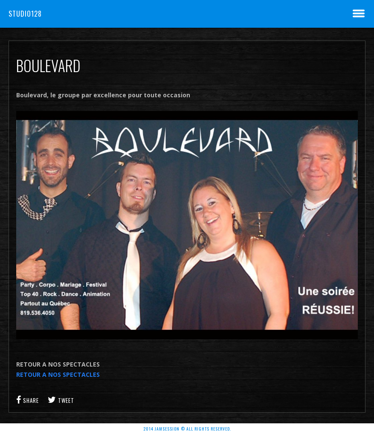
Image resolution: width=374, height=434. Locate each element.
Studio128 (25, 14)
